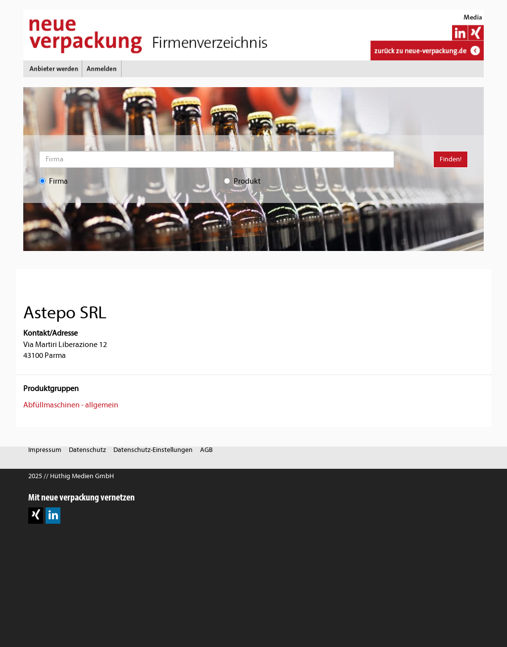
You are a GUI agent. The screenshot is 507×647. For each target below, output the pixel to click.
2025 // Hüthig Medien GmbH (71, 476)
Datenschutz (87, 450)
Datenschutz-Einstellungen (153, 450)
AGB (206, 450)
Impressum (44, 450)
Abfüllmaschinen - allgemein (70, 404)
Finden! (450, 159)
